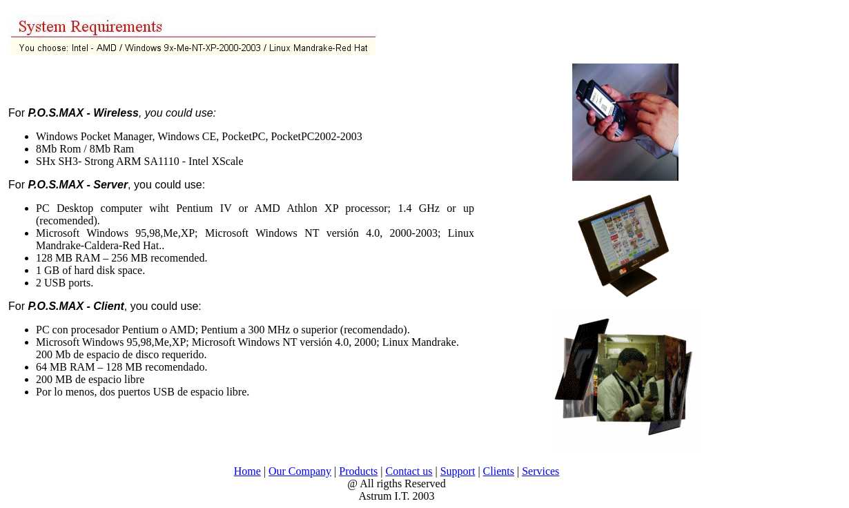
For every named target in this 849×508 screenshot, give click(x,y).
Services (540, 471)
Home (247, 471)
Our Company (300, 471)
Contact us (409, 471)
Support (458, 471)
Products (358, 471)
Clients (498, 471)
